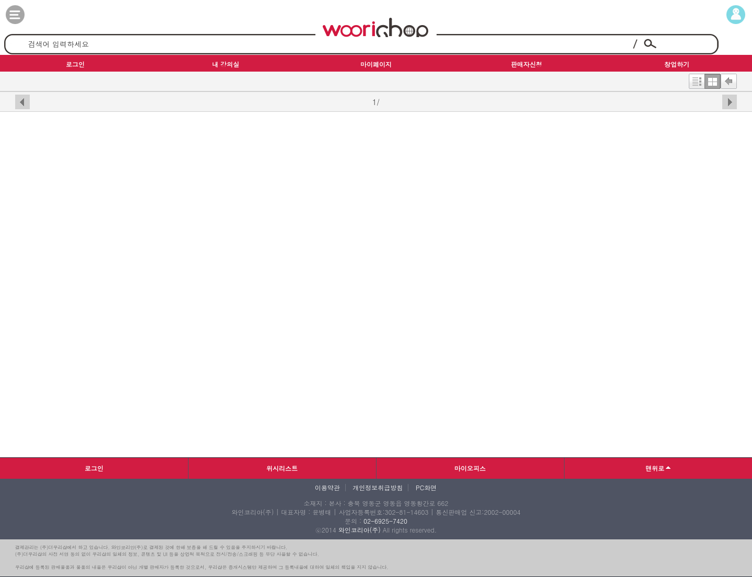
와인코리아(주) (359, 529)
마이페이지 (726, 14)
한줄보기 (696, 79)
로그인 (94, 468)
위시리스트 (282, 468)
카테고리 (25, 14)
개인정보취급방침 (377, 487)
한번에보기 (712, 79)
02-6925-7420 (385, 520)
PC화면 (426, 487)
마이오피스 (470, 468)
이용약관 (327, 487)
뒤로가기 (729, 79)
